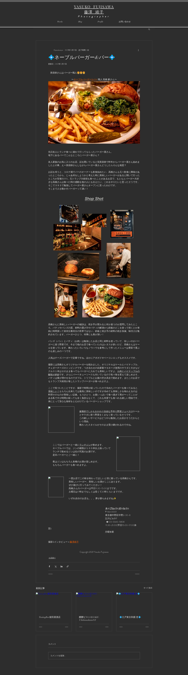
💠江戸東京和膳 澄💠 (130, 617)
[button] (149, 29)
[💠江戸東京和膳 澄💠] (134, 603)
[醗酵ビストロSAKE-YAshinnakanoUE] (94, 603)
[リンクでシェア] (67, 566)
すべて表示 (148, 588)
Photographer (94, 16)
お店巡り (52, 558)
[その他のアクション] (138, 50)
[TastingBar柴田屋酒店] (54, 603)
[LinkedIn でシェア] (61, 566)
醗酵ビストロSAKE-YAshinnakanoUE (89, 618)
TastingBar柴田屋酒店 (49, 617)
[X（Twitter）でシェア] (55, 566)
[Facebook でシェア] (49, 566)
